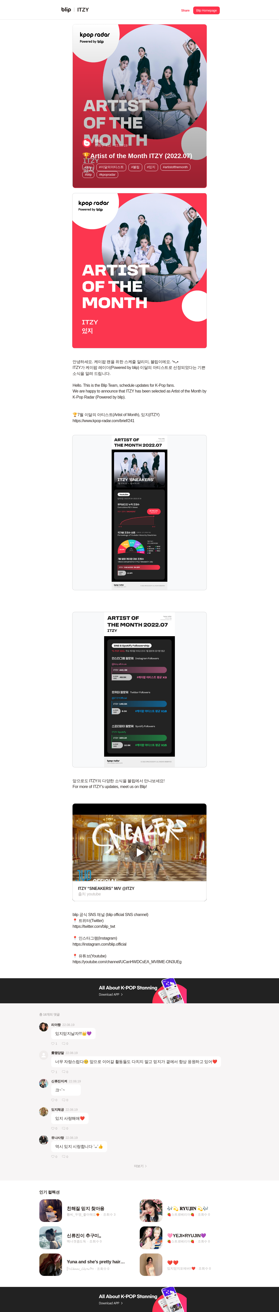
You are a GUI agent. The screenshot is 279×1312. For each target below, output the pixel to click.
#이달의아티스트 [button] (111, 167)
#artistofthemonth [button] (175, 167)
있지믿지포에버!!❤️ (181, 1268)
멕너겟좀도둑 (76, 1241)
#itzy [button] (88, 167)
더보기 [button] (138, 1166)
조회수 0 (204, 1214)
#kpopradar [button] (107, 174)
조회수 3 (109, 1214)
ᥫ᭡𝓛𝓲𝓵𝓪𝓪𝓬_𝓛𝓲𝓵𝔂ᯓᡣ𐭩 (80, 1269)
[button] (185, 10)
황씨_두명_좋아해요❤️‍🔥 (83, 1214)
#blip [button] (88, 174)
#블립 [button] (135, 167)
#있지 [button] (151, 167)
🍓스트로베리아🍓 (180, 1214)
